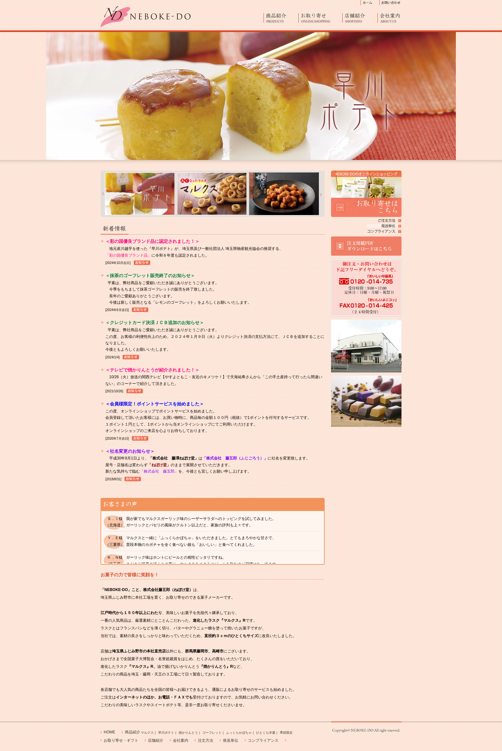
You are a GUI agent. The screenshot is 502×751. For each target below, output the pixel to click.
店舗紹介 (360, 17)
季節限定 (286, 732)
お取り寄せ (320, 17)
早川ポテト (166, 732)
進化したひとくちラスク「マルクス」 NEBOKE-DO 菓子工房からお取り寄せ (145, 17)
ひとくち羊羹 (265, 732)
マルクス (147, 732)
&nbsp (102, 193)
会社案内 (389, 17)
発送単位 (230, 740)
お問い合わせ (390, 2)
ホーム (370, 2)
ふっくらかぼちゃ (239, 732)
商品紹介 (281, 17)
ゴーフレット (212, 732)
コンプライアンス (263, 740)
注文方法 (205, 740)
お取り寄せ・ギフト (121, 740)
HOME (109, 732)
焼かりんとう (188, 732)
